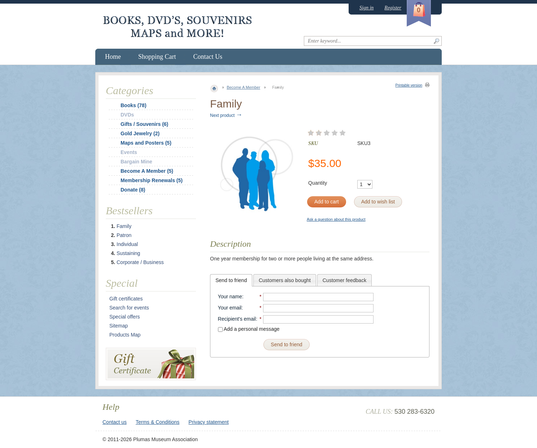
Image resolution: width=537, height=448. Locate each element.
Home (113, 56)
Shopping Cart (157, 56)
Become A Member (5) (147, 171)
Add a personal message (249, 329)
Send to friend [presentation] (231, 280)
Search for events (129, 308)
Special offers (124, 317)
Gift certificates (126, 299)
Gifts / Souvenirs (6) (144, 124)
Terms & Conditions (157, 422)
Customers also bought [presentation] (285, 280)
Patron (124, 235)
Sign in (366, 7)
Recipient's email (237, 319)
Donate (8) (133, 190)
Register (392, 7)
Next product (226, 115)
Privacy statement (208, 422)
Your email (230, 308)
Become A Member (243, 87)
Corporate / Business (140, 262)
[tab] (231, 280)
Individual (127, 244)
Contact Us (208, 56)
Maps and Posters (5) (146, 143)
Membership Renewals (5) (152, 180)
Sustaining (128, 253)
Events (129, 152)
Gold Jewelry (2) (140, 133)
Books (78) (134, 105)
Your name (230, 296)
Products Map (124, 335)
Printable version (409, 85)
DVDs (127, 115)
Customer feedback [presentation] (344, 280)
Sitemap (118, 326)
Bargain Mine (136, 161)
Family (124, 226)
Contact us (114, 422)
